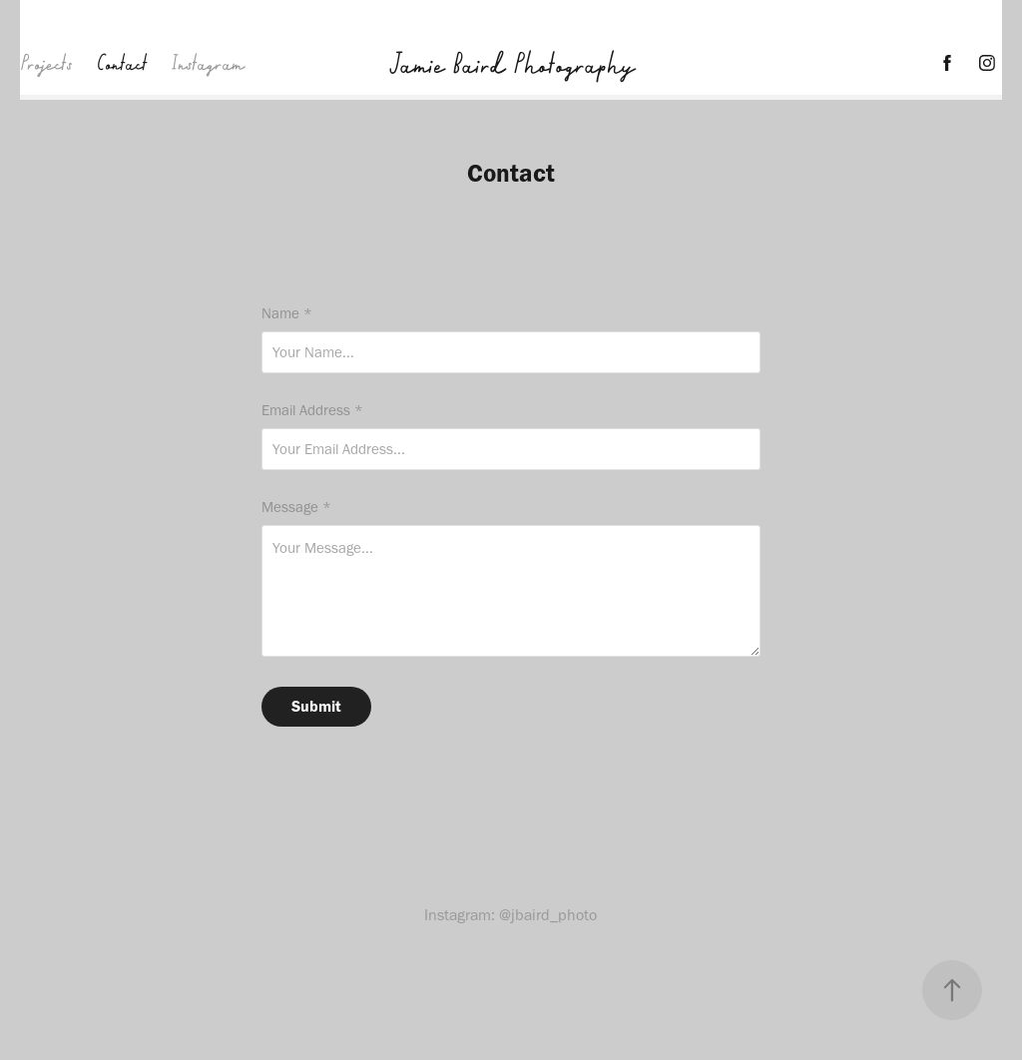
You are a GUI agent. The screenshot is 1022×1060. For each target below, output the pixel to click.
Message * (296, 507)
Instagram (207, 62)
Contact (122, 62)
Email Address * (312, 410)
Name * (286, 313)
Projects (46, 62)
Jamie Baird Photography (511, 63)
